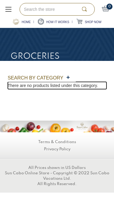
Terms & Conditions (57, 142)
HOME (22, 22)
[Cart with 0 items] (105, 9)
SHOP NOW (88, 21)
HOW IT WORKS (53, 22)
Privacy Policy (57, 149)
